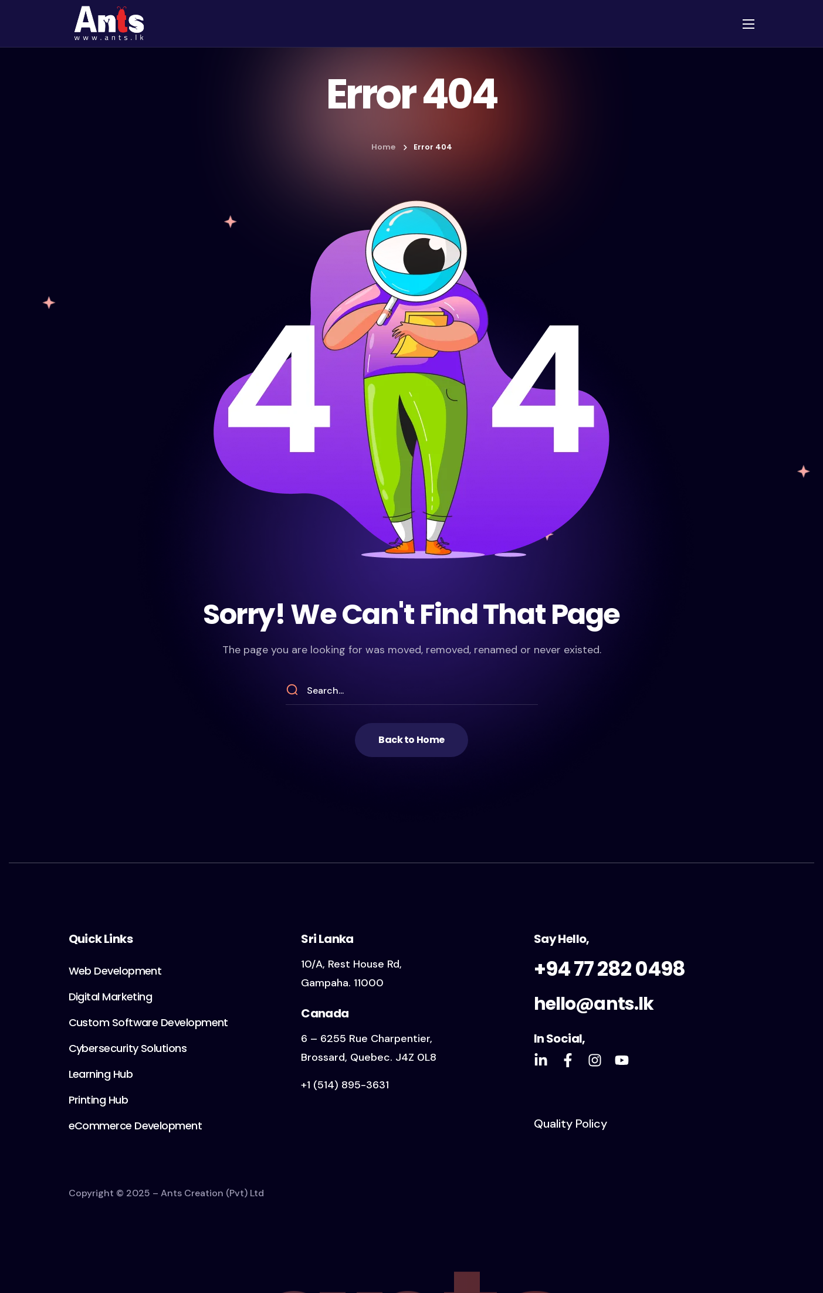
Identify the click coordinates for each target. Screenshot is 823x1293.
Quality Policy (570, 1123)
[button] (411, 740)
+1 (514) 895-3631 (345, 1085)
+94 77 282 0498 (609, 969)
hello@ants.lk (593, 1004)
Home (383, 146)
